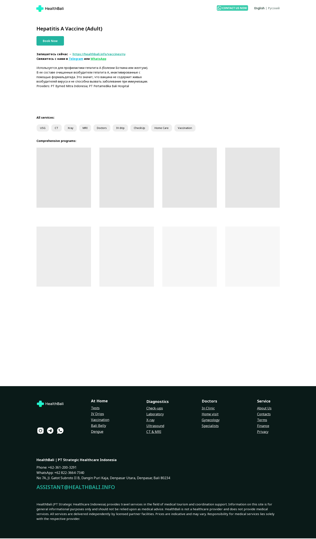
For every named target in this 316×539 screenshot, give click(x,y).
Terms (262, 420)
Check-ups (154, 409)
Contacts (264, 414)
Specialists (210, 426)
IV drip (127, 128)
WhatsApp (98, 59)
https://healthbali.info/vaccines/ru (99, 54)
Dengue (97, 432)
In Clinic (208, 409)
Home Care (171, 128)
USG (43, 128)
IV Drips (97, 414)
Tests (95, 408)
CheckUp (147, 128)
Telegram (76, 59)
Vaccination (197, 128)
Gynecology (211, 420)
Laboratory (155, 414)
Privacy (262, 432)
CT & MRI (153, 432)
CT (58, 128)
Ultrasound (155, 426)
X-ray (150, 420)
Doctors (107, 128)
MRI (89, 128)
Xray (73, 128)
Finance (263, 426)
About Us (264, 409)
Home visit (210, 414)
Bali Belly (98, 426)
